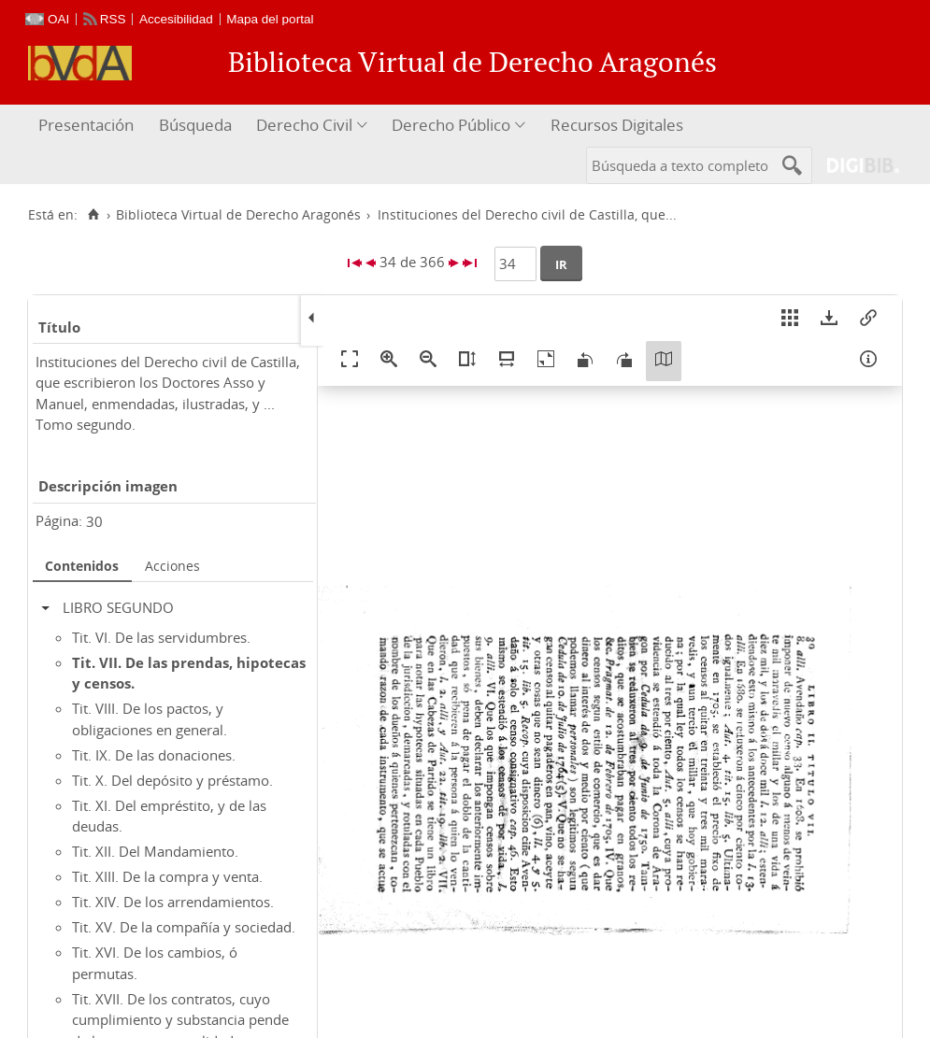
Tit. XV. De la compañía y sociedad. (183, 926)
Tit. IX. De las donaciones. (154, 755)
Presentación (86, 124)
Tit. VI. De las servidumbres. (161, 637)
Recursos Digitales (617, 124)
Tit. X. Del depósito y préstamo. (172, 780)
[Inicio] (93, 214)
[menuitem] (88, 126)
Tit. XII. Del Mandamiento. (155, 851)
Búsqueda (195, 124)
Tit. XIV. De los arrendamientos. (173, 901)
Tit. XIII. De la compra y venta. (167, 876)
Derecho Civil (304, 124)
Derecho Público (451, 124)
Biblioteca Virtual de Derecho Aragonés (238, 214)
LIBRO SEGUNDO (118, 607)
